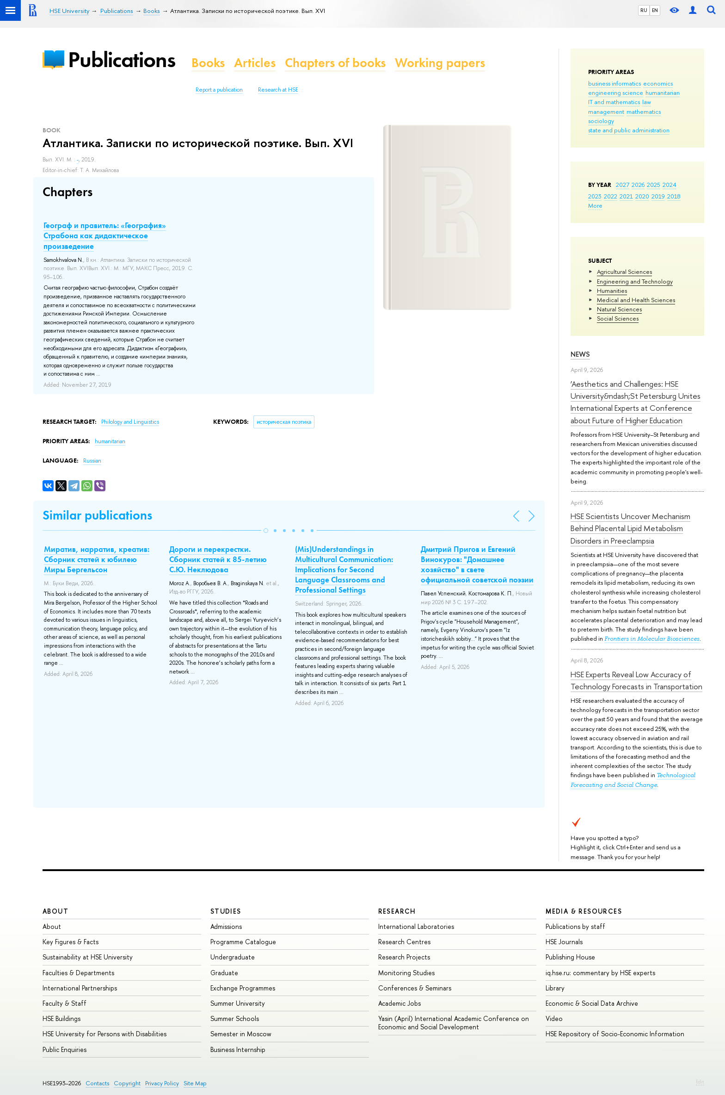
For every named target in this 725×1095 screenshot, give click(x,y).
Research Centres (404, 941)
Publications (121, 59)
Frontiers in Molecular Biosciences (652, 639)
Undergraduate (232, 957)
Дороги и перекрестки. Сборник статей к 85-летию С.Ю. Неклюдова (218, 559)
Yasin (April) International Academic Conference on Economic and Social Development (453, 1022)
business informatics (614, 83)
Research (397, 911)
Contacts (97, 1083)
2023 (595, 196)
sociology (601, 121)
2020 (642, 196)
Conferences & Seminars (414, 988)
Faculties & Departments (78, 972)
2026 (638, 184)
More (595, 205)
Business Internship (237, 1049)
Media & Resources (584, 911)
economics (658, 83)
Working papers (440, 63)
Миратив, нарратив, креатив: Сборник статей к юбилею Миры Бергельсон (96, 559)
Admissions (226, 926)
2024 (669, 184)
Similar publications (97, 515)
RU (643, 10)
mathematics (644, 111)
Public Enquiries (64, 1049)
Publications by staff (575, 926)
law (646, 102)
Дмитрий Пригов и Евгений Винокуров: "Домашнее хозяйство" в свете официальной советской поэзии (477, 564)
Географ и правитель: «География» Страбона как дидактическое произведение (104, 235)
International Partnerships (80, 988)
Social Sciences (618, 318)
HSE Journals (564, 941)
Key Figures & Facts (70, 941)
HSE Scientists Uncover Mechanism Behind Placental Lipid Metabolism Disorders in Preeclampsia (630, 528)
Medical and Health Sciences (636, 300)
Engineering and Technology (635, 281)
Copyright (127, 1083)
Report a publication (219, 89)
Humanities (612, 290)
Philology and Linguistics (130, 422)
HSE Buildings (61, 1018)
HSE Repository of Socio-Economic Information (615, 1033)
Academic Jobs (399, 1003)
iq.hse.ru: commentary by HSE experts (600, 972)
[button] (265, 530)
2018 (674, 196)
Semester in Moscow (240, 1033)
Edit (700, 1081)
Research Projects (404, 957)
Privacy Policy (162, 1083)
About (55, 911)
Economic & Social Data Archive (592, 1003)
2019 (658, 196)
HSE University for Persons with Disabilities (104, 1033)
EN (655, 10)
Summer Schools (234, 1018)
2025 (653, 184)
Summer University (237, 1003)
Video (554, 1018)
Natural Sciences (619, 309)
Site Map (195, 1083)
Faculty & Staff (64, 1003)
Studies (225, 911)
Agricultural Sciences (624, 271)
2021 (626, 196)
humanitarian (662, 92)
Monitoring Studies (406, 972)
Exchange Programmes (242, 988)
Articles (255, 63)
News (580, 354)
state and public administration (629, 130)
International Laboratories (416, 926)
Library (555, 988)
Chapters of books (335, 63)
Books (208, 63)
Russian (92, 460)
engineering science (615, 92)
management (606, 111)
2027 (622, 184)
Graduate (224, 972)
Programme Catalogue (243, 941)
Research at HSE (278, 89)
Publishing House (570, 957)
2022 (610, 196)
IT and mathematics (614, 102)
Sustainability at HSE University (88, 957)
